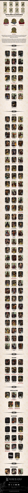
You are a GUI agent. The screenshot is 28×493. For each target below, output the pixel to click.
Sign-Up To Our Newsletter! (14, 482)
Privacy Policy (14, 487)
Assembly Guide (7, 73)
